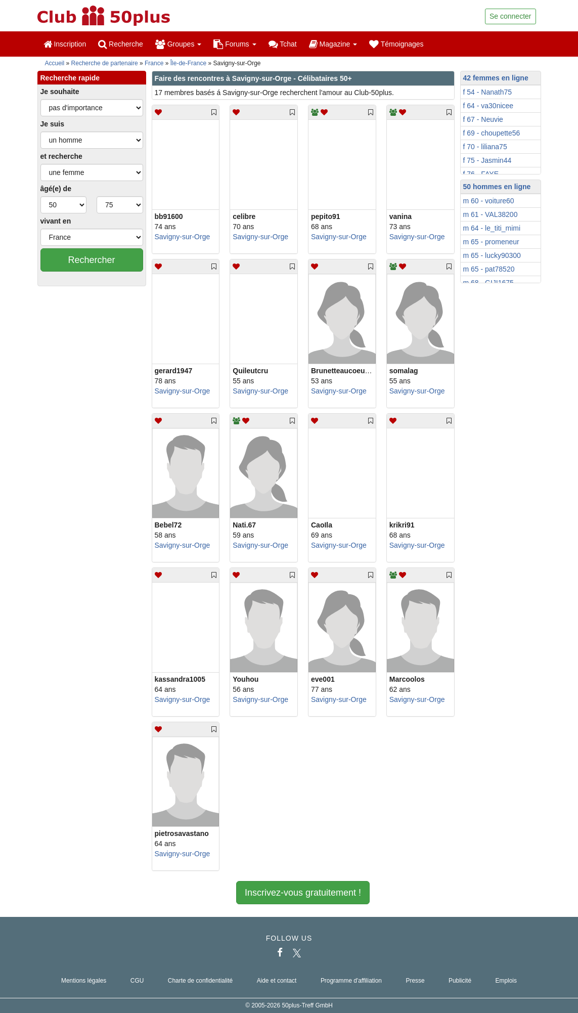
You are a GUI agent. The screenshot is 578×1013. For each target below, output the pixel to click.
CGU (137, 980)
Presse (415, 980)
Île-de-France (188, 63)
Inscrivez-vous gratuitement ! (303, 893)
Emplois (506, 980)
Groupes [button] (178, 44)
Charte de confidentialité (200, 980)
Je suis (52, 124)
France (154, 63)
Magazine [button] (333, 44)
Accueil (55, 63)
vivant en (55, 221)
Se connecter (510, 16)
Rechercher (91, 260)
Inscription (64, 44)
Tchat (283, 44)
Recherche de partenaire (104, 63)
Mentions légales (83, 980)
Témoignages (396, 44)
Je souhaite (59, 91)
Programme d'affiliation (351, 980)
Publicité (460, 980)
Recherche (120, 44)
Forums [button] (234, 44)
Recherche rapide (70, 78)
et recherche (61, 156)
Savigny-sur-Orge (182, 237)
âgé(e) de (55, 189)
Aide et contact (277, 980)
